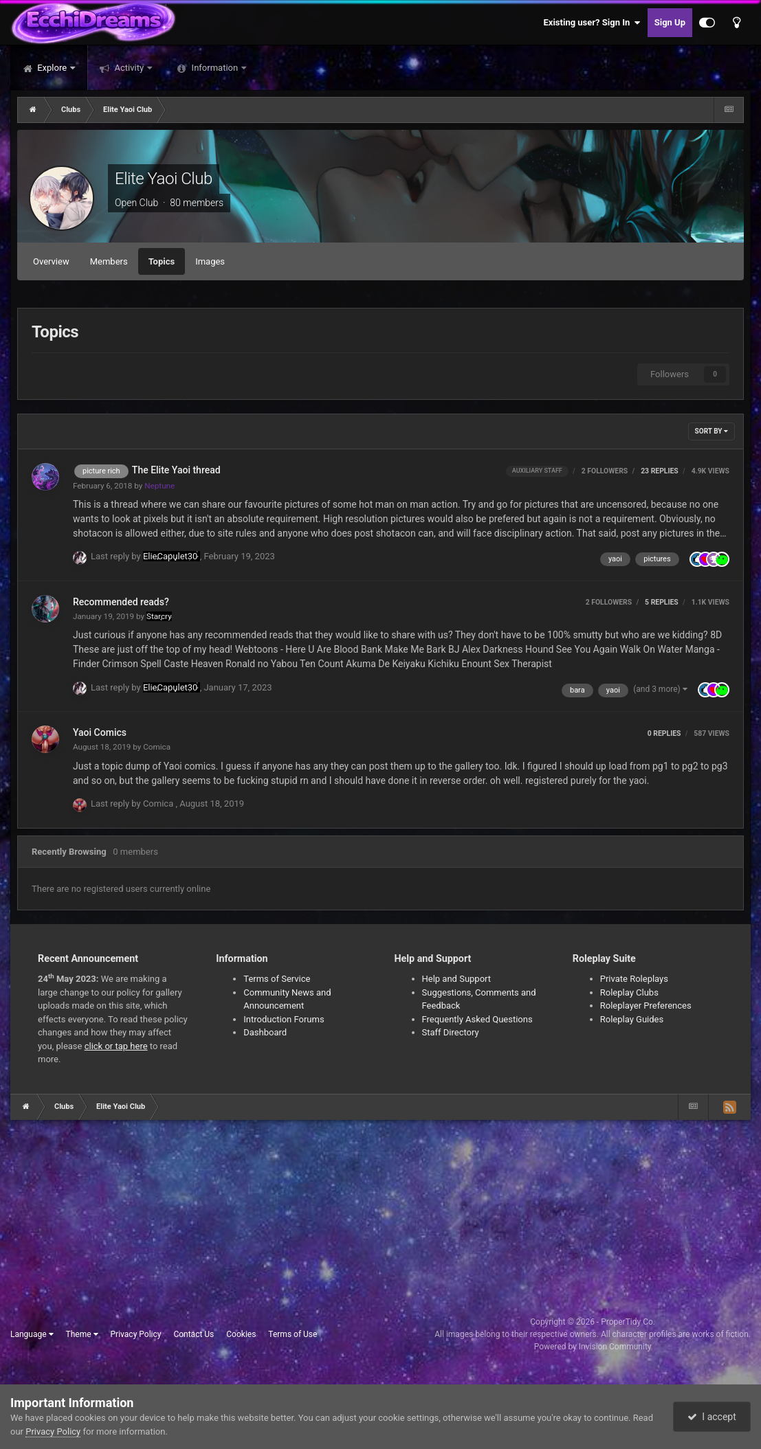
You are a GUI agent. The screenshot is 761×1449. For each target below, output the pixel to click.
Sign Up (669, 22)
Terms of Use (292, 1334)
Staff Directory (450, 1032)
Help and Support (457, 979)
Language (32, 1334)
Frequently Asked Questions (477, 1019)
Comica (156, 747)
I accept (711, 1416)
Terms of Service (276, 979)
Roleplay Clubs (629, 992)
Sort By (711, 431)
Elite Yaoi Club (163, 178)
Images (210, 261)
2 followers (605, 471)
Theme (82, 1334)
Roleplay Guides (631, 1019)
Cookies (241, 1334)
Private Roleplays (634, 979)
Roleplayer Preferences (646, 1005)
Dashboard (265, 1032)
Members (109, 261)
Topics (161, 261)
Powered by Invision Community (593, 1346)
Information (214, 68)
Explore (52, 68)
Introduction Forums (283, 1019)
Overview (51, 261)
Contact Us (193, 1334)
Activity (129, 68)
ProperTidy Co (627, 1322)
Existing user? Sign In (592, 22)
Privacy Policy (136, 1334)
